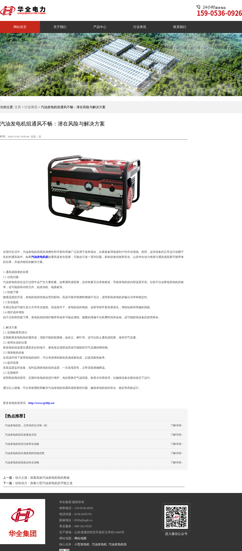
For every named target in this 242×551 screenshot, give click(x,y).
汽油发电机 (99, 544)
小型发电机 (82, 544)
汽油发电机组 (117, 544)
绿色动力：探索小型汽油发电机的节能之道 (44, 483)
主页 (18, 107)
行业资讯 (30, 107)
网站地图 (80, 538)
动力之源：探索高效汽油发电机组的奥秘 (42, 477)
